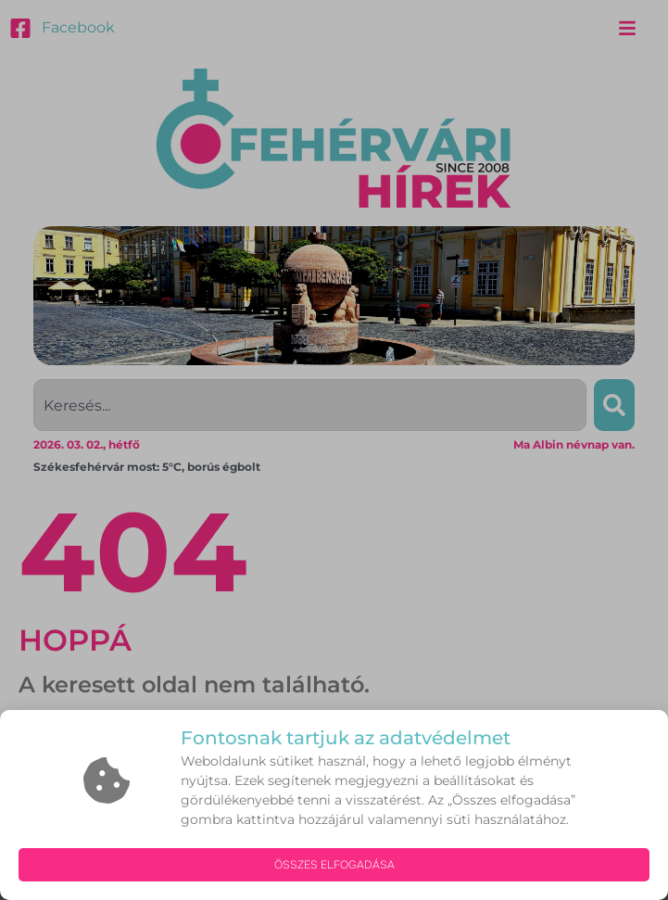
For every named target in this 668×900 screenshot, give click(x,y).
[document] (334, 450)
